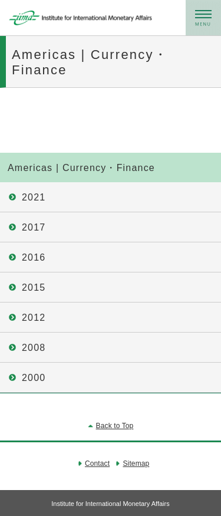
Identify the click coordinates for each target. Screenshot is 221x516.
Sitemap (136, 463)
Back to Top (115, 426)
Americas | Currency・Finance (81, 168)
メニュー (203, 17)
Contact (97, 463)
